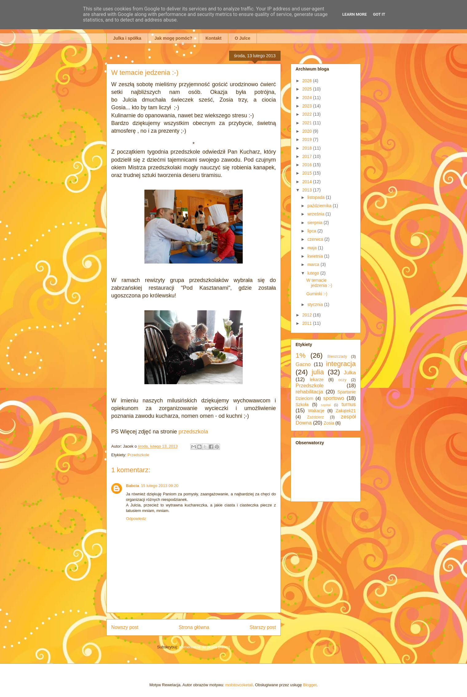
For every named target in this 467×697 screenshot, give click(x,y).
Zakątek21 (346, 410)
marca (313, 264)
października (320, 205)
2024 (307, 97)
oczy (343, 380)
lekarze (317, 379)
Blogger (309, 685)
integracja (341, 364)
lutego (313, 273)
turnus (348, 404)
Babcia (132, 485)
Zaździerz (315, 417)
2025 (307, 89)
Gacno (303, 364)
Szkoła (302, 404)
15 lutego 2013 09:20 (160, 485)
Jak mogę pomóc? (173, 38)
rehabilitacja (309, 392)
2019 (307, 139)
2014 (307, 181)
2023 (307, 105)
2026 (307, 80)
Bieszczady (337, 356)
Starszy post (262, 627)
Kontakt (214, 38)
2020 (307, 131)
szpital (326, 405)
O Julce (242, 38)
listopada (316, 197)
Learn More (354, 14)
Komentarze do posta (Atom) (204, 647)
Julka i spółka (127, 38)
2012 (307, 314)
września (316, 214)
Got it (379, 14)
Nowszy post (124, 627)
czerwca (315, 239)
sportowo (333, 398)
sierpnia (315, 222)
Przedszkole (138, 455)
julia (318, 372)
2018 (307, 148)
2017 (307, 156)
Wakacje (316, 410)
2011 (307, 323)
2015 (307, 173)
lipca (312, 230)
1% (300, 355)
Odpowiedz (136, 518)
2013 (307, 189)
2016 (307, 164)
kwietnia (315, 256)
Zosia (329, 423)
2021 (307, 122)
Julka (350, 373)
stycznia (315, 304)
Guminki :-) (316, 293)
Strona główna (194, 627)
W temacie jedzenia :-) (319, 283)
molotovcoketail (239, 685)
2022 (307, 114)
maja (312, 247)
